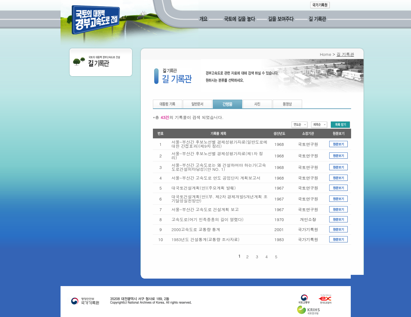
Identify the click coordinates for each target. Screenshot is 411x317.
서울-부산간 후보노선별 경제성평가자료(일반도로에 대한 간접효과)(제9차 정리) (219, 144)
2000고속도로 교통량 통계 (196, 229)
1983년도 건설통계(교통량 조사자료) (206, 239)
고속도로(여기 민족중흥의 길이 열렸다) (208, 219)
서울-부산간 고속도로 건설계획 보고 (205, 209)
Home (325, 54)
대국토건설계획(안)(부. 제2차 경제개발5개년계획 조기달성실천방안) (220, 199)
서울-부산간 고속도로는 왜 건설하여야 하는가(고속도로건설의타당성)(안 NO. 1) (219, 167)
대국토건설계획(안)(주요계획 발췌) (204, 188)
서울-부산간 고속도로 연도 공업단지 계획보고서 (216, 178)
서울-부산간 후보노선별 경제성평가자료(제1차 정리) (217, 156)
